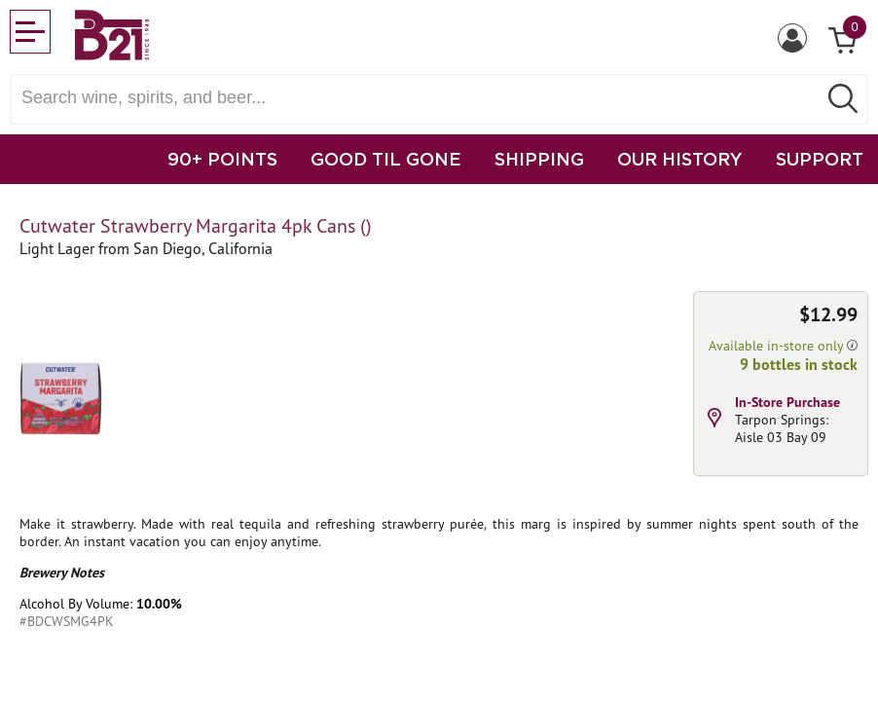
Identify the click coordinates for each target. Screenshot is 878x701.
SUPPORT (819, 158)
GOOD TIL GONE (386, 158)
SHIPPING (539, 158)
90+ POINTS (222, 158)
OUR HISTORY (680, 158)
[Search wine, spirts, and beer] (419, 98)
